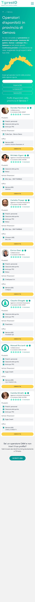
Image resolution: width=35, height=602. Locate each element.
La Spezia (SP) (17, 89)
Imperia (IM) (17, 85)
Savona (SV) (17, 93)
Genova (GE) (17, 81)
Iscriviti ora (17, 458)
